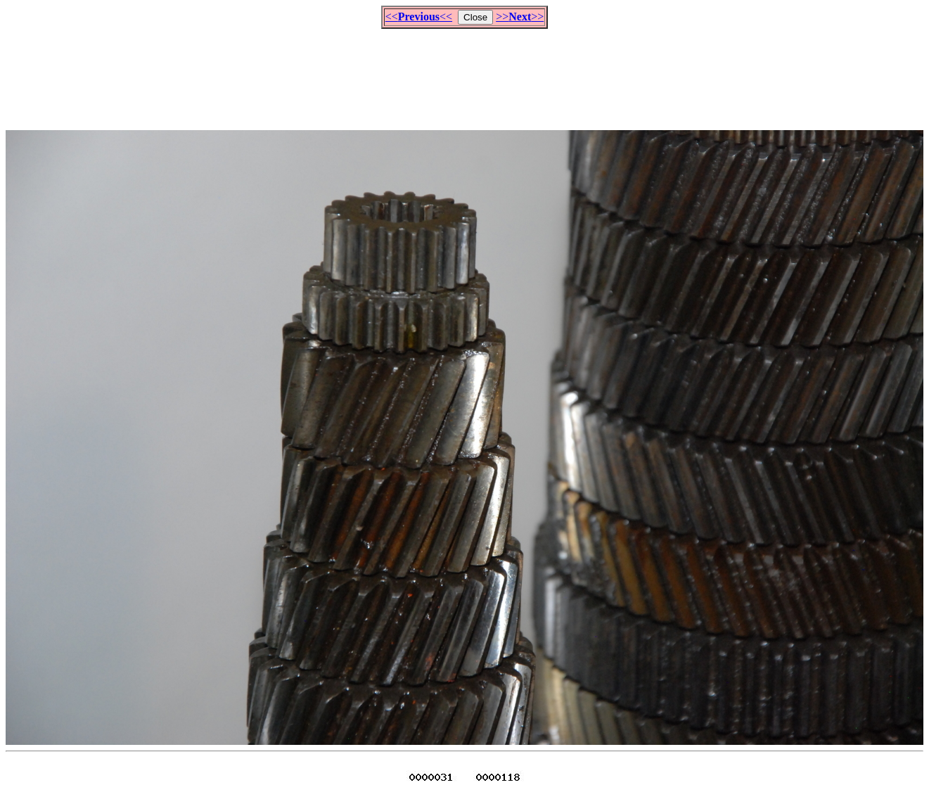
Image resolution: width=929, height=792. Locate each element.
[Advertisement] (465, 73)
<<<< (418, 17)
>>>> (520, 17)
